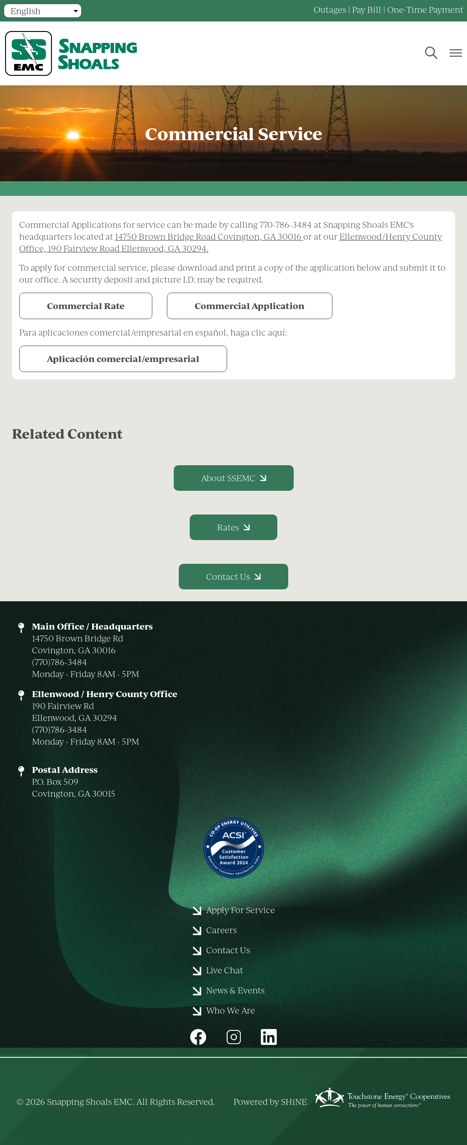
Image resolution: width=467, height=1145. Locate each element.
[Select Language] (43, 11)
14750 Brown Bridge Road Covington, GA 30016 (209, 236)
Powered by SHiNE (270, 1101)
